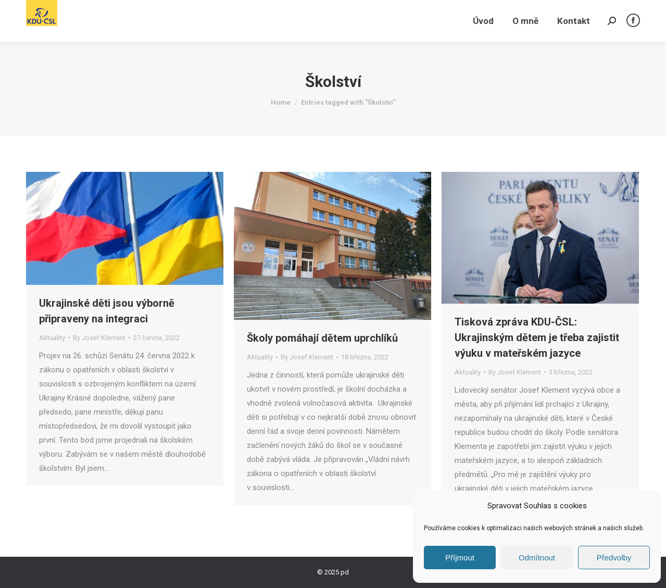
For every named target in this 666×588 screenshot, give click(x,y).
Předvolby (614, 557)
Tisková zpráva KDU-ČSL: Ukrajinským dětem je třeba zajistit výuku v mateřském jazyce (537, 337)
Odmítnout (537, 557)
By (99, 338)
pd (345, 572)
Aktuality (52, 338)
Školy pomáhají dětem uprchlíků (322, 338)
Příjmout (459, 557)
